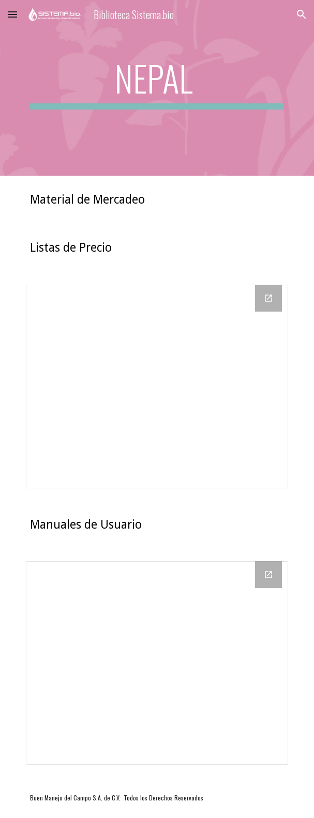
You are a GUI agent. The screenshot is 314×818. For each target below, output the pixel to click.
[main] (157, 88)
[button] (12, 14)
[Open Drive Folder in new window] (268, 298)
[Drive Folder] (157, 386)
